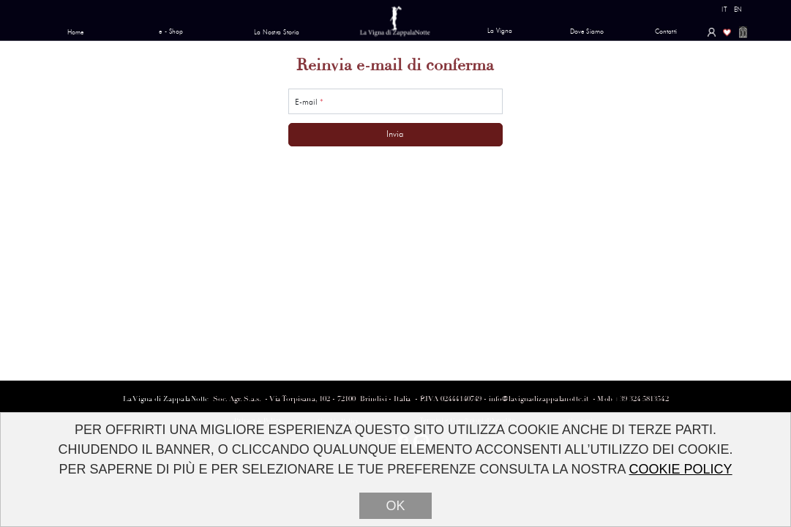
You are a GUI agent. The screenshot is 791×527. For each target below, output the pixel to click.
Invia (395, 134)
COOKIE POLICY (680, 470)
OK (395, 506)
